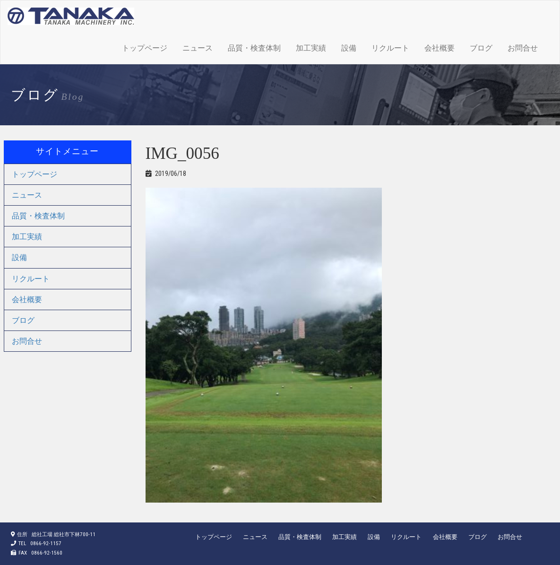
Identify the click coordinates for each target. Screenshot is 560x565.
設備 (348, 48)
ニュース (197, 48)
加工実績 (311, 48)
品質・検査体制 (254, 48)
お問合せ (523, 48)
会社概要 (439, 48)
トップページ (144, 48)
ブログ (481, 48)
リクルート (390, 48)
